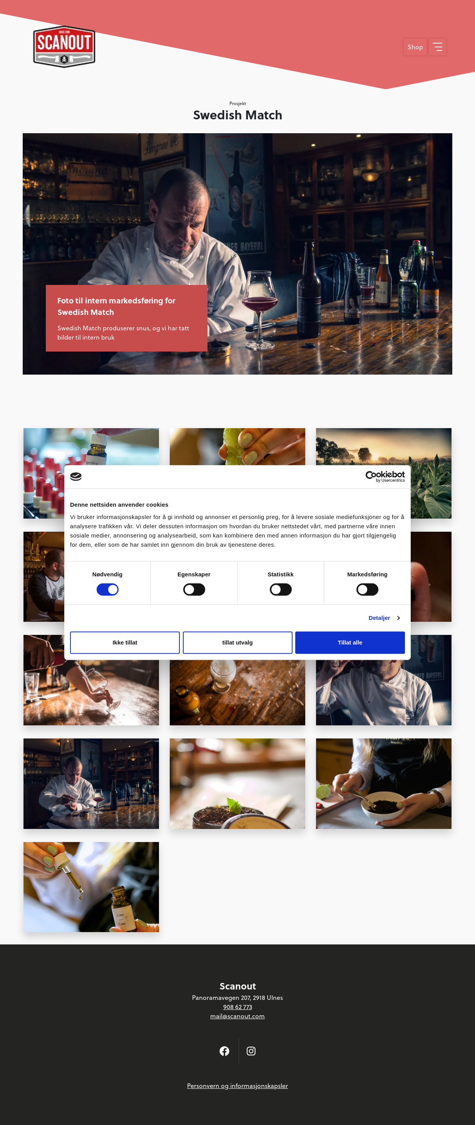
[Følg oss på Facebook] (224, 1051)
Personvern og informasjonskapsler (237, 1085)
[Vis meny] (437, 47)
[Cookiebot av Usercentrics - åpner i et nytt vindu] (371, 476)
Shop (415, 47)
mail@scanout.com (237, 1016)
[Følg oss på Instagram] (251, 1051)
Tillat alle (350, 642)
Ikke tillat (124, 642)
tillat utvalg (237, 642)
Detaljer (379, 617)
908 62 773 (237, 1007)
